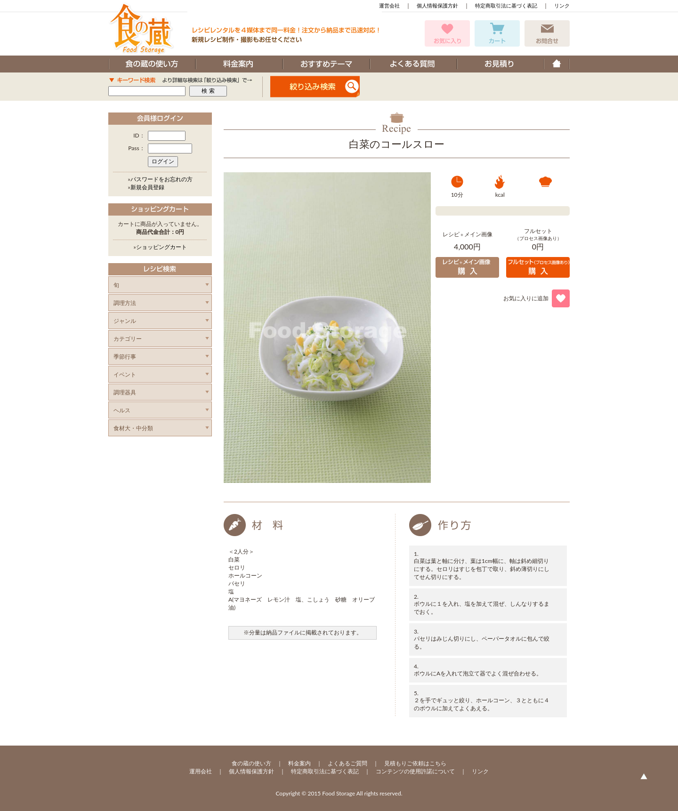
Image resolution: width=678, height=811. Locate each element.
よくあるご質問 (347, 763)
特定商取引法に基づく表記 (506, 5)
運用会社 (200, 771)
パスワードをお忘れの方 (161, 179)
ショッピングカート (161, 246)
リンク (562, 5)
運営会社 (389, 5)
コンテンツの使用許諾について (415, 771)
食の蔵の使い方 (251, 763)
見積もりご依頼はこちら (415, 763)
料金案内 (299, 763)
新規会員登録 (147, 187)
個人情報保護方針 (437, 5)
